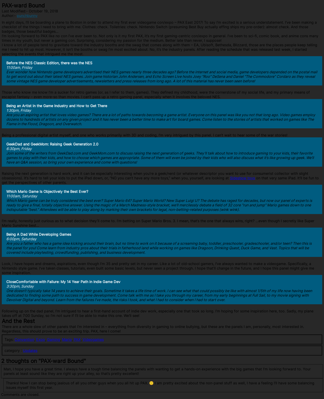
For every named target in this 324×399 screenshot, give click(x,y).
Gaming (53, 339)
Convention (24, 339)
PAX (77, 339)
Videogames (93, 339)
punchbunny (27, 15)
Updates (30, 350)
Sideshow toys (242, 178)
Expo (40, 339)
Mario (67, 339)
